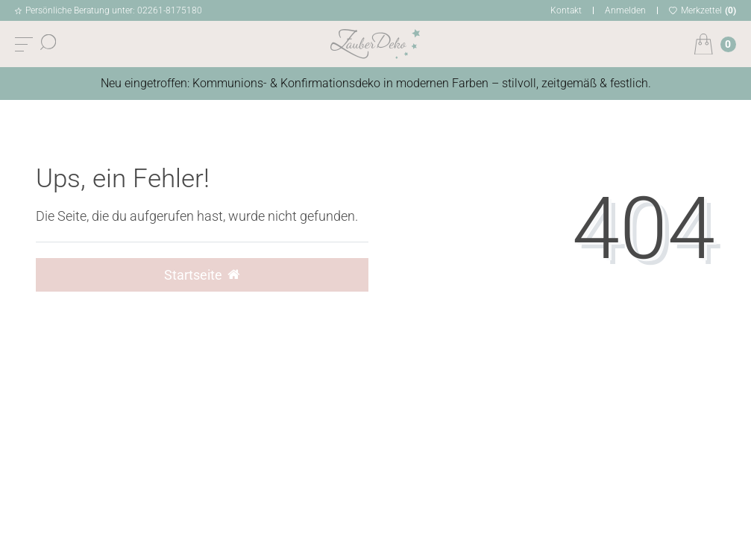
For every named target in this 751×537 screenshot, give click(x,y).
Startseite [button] (201, 275)
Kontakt (566, 10)
